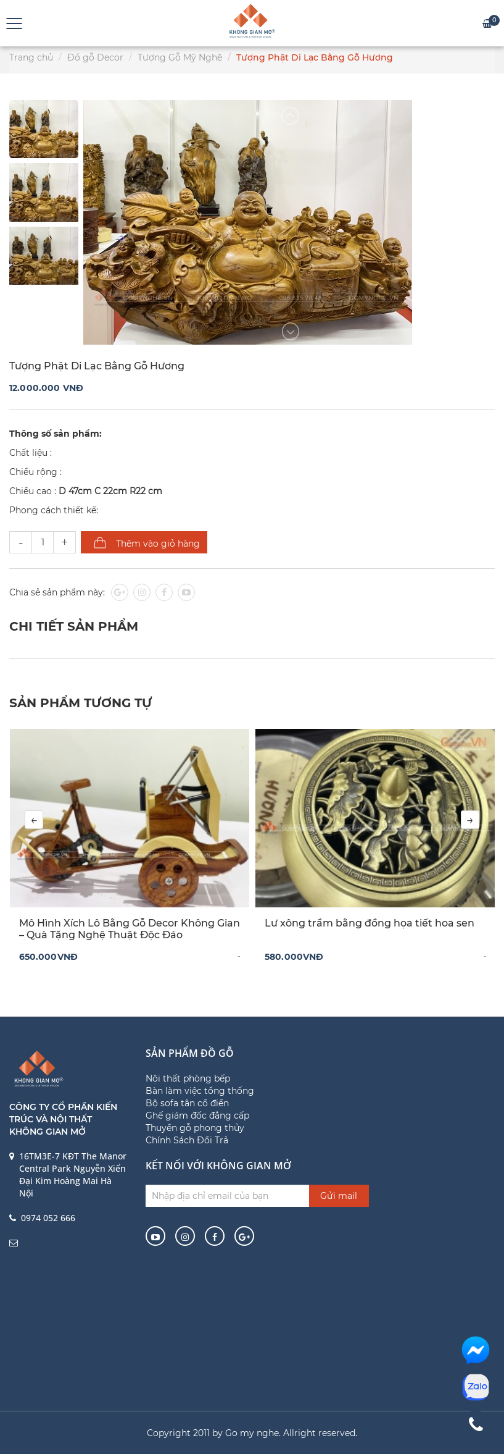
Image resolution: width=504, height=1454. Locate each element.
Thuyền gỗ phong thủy (195, 1127)
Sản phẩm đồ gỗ (190, 1053)
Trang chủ (31, 57)
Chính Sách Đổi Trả (187, 1140)
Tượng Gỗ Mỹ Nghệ (180, 57)
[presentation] (34, 819)
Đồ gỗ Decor (95, 57)
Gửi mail (338, 1195)
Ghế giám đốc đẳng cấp (197, 1115)
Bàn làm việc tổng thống (200, 1090)
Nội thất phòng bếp (188, 1078)
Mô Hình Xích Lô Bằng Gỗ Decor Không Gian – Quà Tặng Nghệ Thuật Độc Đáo (129, 929)
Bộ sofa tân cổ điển (187, 1103)
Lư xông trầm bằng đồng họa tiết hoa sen (369, 923)
